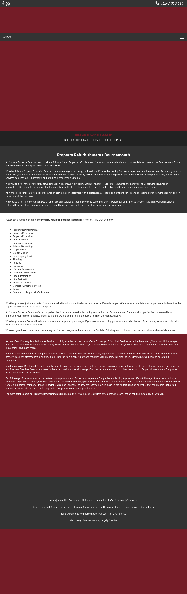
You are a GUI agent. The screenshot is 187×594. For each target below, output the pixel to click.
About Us (62, 500)
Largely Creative (108, 520)
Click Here (96, 393)
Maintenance (88, 500)
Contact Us (132, 500)
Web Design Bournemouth (83, 520)
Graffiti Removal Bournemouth (49, 507)
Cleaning (101, 500)
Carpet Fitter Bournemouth (113, 513)
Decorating (74, 500)
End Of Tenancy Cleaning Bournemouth (119, 507)
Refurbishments (116, 500)
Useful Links (147, 507)
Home (52, 500)
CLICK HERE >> (113, 140)
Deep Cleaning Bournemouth (82, 507)
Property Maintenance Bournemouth (78, 513)
